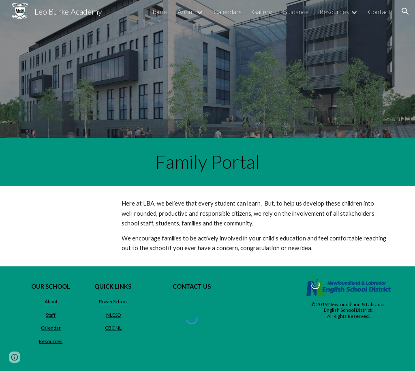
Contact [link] (379, 11)
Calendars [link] (228, 11)
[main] (207, 162)
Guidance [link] (295, 11)
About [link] (186, 11)
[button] (405, 11)
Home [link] (158, 11)
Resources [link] (334, 11)
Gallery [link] (262, 11)
